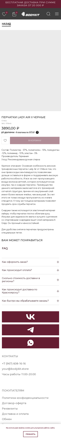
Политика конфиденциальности (25, 398)
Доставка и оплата (15, 414)
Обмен (7, 419)
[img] (48, 14)
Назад (6, 24)
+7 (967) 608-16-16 (14, 363)
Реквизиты (10, 408)
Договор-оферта (14, 403)
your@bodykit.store (15, 369)
